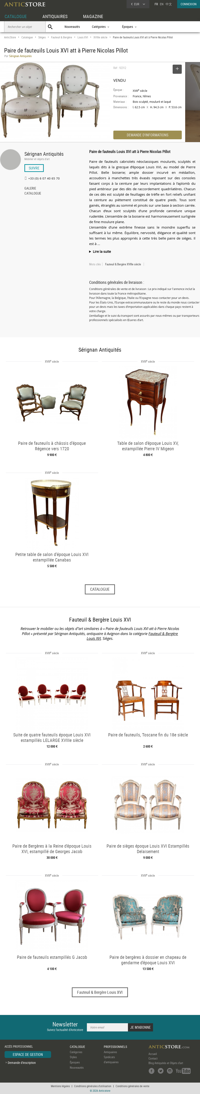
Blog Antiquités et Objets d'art (165, 1063)
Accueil (152, 1054)
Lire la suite (102, 251)
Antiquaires (110, 1052)
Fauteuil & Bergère (61, 37)
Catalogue (27, 37)
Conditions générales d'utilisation (92, 1086)
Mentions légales (60, 1086)
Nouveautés (72, 26)
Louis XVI (83, 37)
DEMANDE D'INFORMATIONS (147, 134)
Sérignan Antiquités (44, 153)
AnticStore (10, 37)
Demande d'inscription (22, 1062)
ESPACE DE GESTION (28, 1054)
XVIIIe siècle (100, 37)
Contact (153, 1058)
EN (162, 4)
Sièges (42, 37)
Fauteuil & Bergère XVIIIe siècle (123, 264)
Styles (73, 1057)
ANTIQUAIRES (55, 16)
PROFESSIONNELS (115, 1046)
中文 (169, 4)
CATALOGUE (16, 16)
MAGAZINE (93, 16)
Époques (75, 1062)
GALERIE (30, 188)
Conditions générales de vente (132, 1086)
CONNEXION (189, 4)
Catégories (76, 1052)
